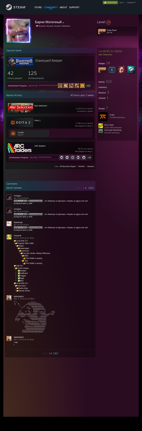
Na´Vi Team (109, 125)
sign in (121, 2)
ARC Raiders (40, 146)
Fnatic (112, 115)
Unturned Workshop (112, 130)
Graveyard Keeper (48, 60)
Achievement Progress (17, 86)
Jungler (21, 132)
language (130, 2)
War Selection (40, 105)
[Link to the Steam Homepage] (18, 9)
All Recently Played (68, 166)
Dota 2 (37, 120)
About (63, 7)
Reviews (90, 166)
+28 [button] (89, 157)
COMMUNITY (51, 7)
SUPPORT (74, 7)
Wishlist (81, 166)
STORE (38, 7)
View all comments (14, 188)
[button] (117, 22)
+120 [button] (88, 86)
